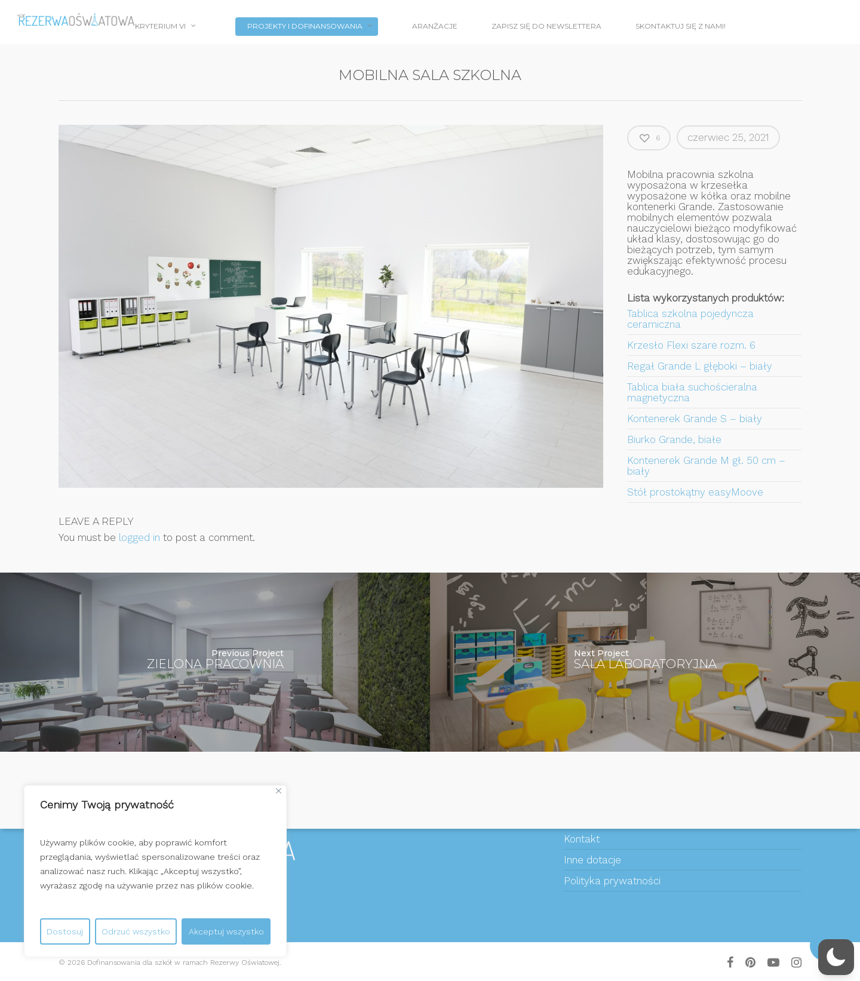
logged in (139, 537)
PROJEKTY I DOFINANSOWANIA (310, 27)
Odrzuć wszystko (136, 931)
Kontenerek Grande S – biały (694, 419)
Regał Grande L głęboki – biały (699, 366)
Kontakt (582, 839)
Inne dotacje (592, 860)
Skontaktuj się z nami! (680, 25)
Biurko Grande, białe (674, 439)
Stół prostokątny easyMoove (695, 492)
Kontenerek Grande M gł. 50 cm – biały (706, 465)
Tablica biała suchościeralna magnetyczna (692, 392)
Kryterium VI (165, 27)
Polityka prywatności (612, 881)
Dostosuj (65, 931)
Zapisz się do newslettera (546, 25)
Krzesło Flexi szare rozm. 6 (691, 345)
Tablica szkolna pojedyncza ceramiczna (690, 318)
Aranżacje (434, 25)
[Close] (278, 791)
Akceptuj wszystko (226, 931)
